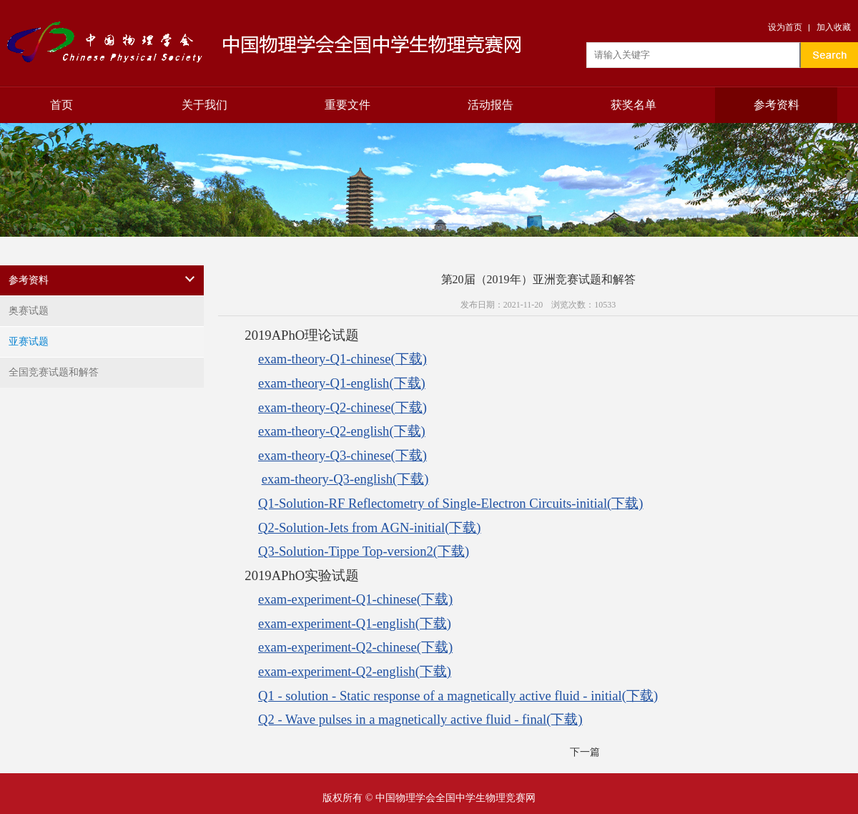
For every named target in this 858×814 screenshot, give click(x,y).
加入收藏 (834, 27)
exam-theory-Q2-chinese (342, 407)
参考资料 (776, 105)
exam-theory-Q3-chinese (342, 455)
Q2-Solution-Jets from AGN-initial (369, 527)
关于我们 (204, 105)
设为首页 (785, 27)
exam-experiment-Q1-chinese (355, 599)
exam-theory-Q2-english (341, 430)
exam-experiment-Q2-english (354, 671)
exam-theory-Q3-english (345, 478)
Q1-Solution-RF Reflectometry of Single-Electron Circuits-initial (451, 503)
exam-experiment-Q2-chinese (355, 646)
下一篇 (585, 752)
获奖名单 (633, 105)
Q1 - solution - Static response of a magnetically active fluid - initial (458, 695)
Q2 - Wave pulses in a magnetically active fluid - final (420, 719)
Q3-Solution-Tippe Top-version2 (363, 551)
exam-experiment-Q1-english (354, 623)
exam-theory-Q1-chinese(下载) (342, 358)
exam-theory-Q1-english (341, 383)
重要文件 (347, 105)
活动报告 (490, 105)
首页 (61, 105)
